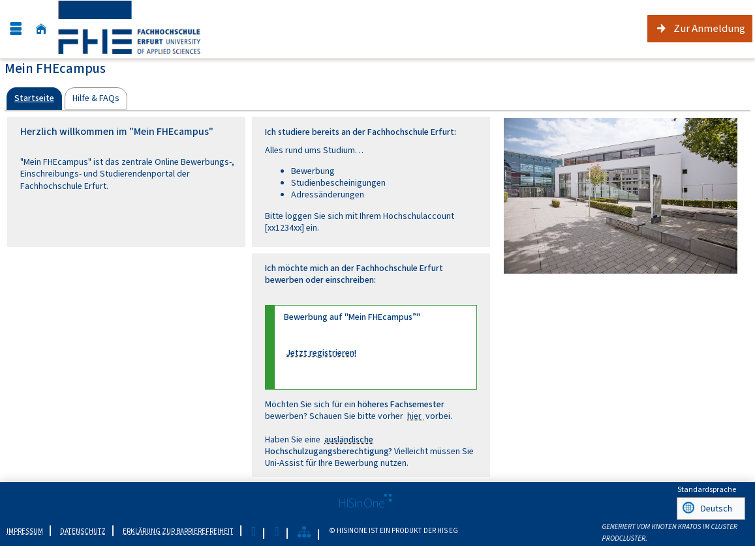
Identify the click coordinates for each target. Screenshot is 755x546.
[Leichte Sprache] (253, 531)
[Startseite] (41, 29)
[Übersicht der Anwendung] (304, 530)
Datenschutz (83, 529)
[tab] (34, 98)
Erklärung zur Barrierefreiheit (178, 529)
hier (415, 416)
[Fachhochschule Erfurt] (142, 29)
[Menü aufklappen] (16, 29)
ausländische (348, 439)
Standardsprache (706, 489)
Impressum (25, 529)
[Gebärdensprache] (276, 531)
